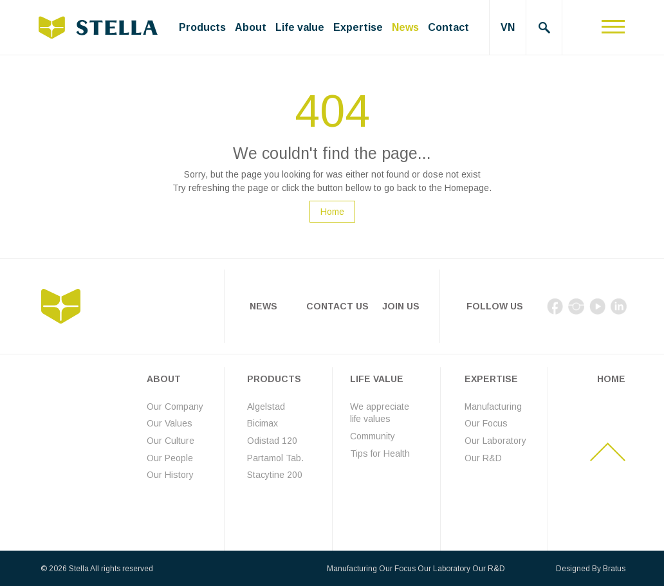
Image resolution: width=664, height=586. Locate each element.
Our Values (169, 423)
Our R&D (483, 458)
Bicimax (262, 423)
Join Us (401, 306)
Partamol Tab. (275, 458)
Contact (448, 27)
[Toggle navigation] (613, 27)
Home (332, 211)
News (405, 27)
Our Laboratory (495, 440)
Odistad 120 (272, 440)
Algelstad (266, 406)
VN (508, 27)
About (250, 27)
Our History (170, 475)
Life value (299, 27)
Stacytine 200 (274, 475)
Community (372, 436)
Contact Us (337, 306)
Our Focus (486, 423)
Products (202, 27)
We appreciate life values (379, 413)
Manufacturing (493, 406)
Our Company (175, 406)
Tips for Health (380, 453)
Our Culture (170, 440)
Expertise (358, 27)
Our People (170, 458)
